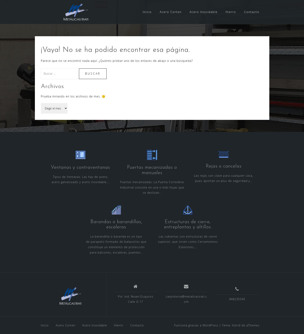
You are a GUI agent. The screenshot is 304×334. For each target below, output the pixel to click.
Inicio (147, 12)
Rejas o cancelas (223, 166)
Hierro (231, 12)
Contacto (251, 12)
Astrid (236, 325)
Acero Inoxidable (204, 12)
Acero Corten (171, 12)
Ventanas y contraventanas (80, 167)
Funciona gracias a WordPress (196, 325)
